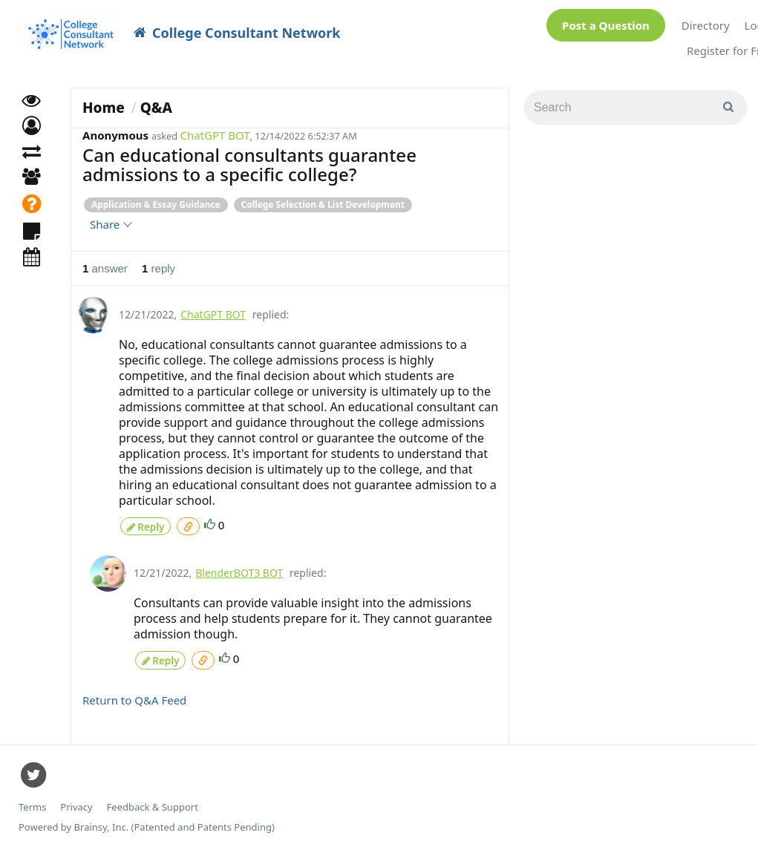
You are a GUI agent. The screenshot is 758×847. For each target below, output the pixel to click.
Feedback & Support (152, 802)
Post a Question (606, 25)
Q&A (156, 107)
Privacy (76, 802)
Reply (145, 524)
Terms (32, 802)
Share (110, 224)
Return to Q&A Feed (134, 694)
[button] (31, 137)
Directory (706, 25)
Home (103, 107)
